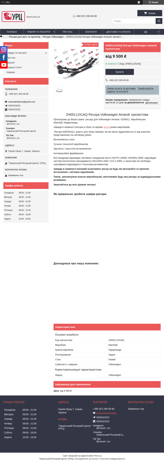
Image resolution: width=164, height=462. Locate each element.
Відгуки (11, 62)
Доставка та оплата (118, 32)
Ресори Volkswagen (53, 36)
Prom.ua (97, 456)
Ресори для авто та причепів (24, 36)
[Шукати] (159, 21)
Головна (12, 32)
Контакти (91, 32)
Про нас (67, 32)
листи (106, 127)
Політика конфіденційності (112, 459)
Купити (120, 71)
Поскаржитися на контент (87, 459)
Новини (11, 72)
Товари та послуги (38, 32)
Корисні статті (14, 67)
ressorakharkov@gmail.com (21, 101)
